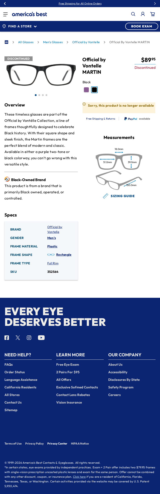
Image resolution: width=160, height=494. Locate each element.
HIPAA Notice (80, 443)
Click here (79, 476)
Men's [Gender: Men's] (51, 238)
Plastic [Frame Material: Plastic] (52, 246)
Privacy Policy (34, 443)
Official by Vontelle (86, 42)
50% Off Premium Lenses (90, 3)
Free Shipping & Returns (100, 118)
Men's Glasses (53, 42)
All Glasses (25, 42)
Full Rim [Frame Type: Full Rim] (52, 263)
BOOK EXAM (141, 26)
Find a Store (19, 26)
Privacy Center (57, 444)
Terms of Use (13, 443)
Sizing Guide (119, 196)
